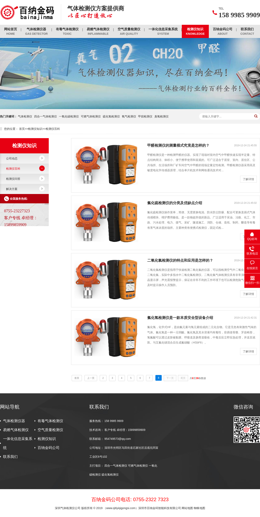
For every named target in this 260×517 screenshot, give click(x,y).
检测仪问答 (13, 178)
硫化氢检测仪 (111, 116)
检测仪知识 (195, 31)
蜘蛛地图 (199, 508)
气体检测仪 (25, 116)
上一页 (90, 378)
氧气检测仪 (129, 116)
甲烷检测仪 (145, 116)
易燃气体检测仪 (98, 31)
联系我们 (247, 31)
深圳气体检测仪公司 (68, 508)
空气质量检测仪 (129, 31)
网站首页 (10, 31)
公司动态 (11, 158)
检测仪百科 (53, 128)
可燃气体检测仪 (91, 116)
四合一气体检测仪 (45, 116)
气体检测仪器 (36, 31)
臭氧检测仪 (161, 116)
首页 (22, 128)
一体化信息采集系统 (163, 31)
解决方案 (11, 189)
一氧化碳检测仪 (69, 116)
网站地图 (187, 508)
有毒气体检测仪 (67, 31)
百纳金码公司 (222, 31)
